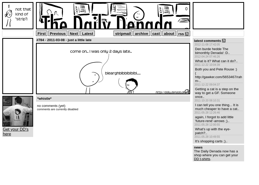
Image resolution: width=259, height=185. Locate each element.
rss (183, 34)
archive (141, 34)
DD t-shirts (202, 159)
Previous (58, 34)
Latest (87, 34)
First (42, 34)
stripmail (123, 34)
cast (156, 34)
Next (74, 34)
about (169, 34)
